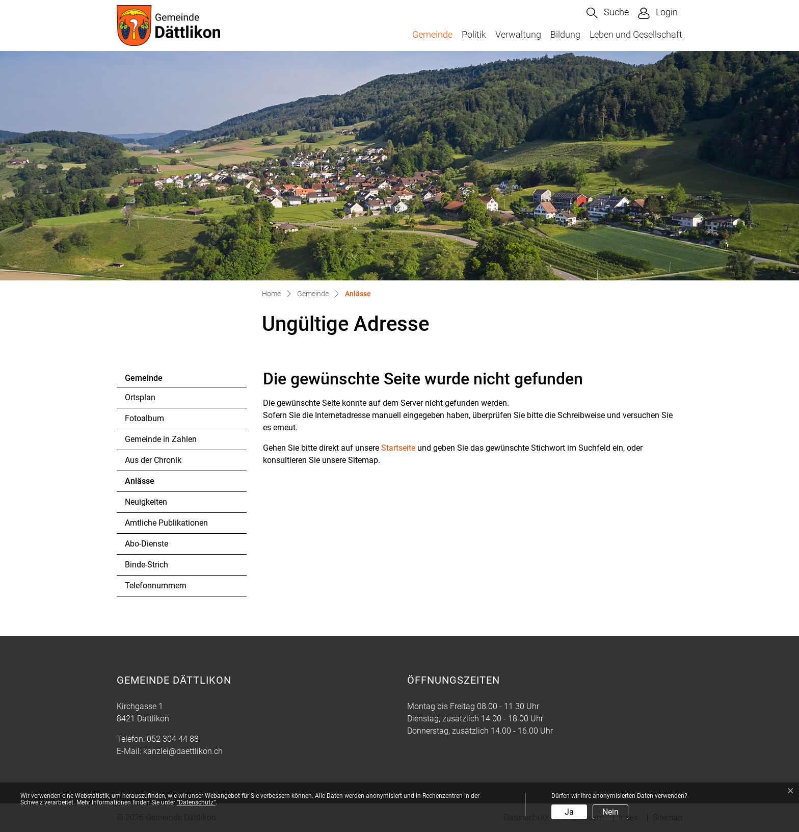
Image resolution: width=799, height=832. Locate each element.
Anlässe (152, 483)
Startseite (398, 448)
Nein (610, 812)
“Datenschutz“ (196, 802)
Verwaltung (518, 34)
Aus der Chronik (153, 460)
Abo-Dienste (146, 544)
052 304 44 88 (173, 739)
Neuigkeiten (146, 502)
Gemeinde (432, 34)
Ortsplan (140, 397)
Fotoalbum (144, 418)
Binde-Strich (146, 564)
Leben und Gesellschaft (636, 34)
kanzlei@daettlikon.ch (183, 751)
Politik (474, 34)
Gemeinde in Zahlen (161, 439)
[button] (607, 13)
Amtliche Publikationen (166, 523)
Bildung (565, 34)
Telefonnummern (156, 585)
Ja (569, 812)
